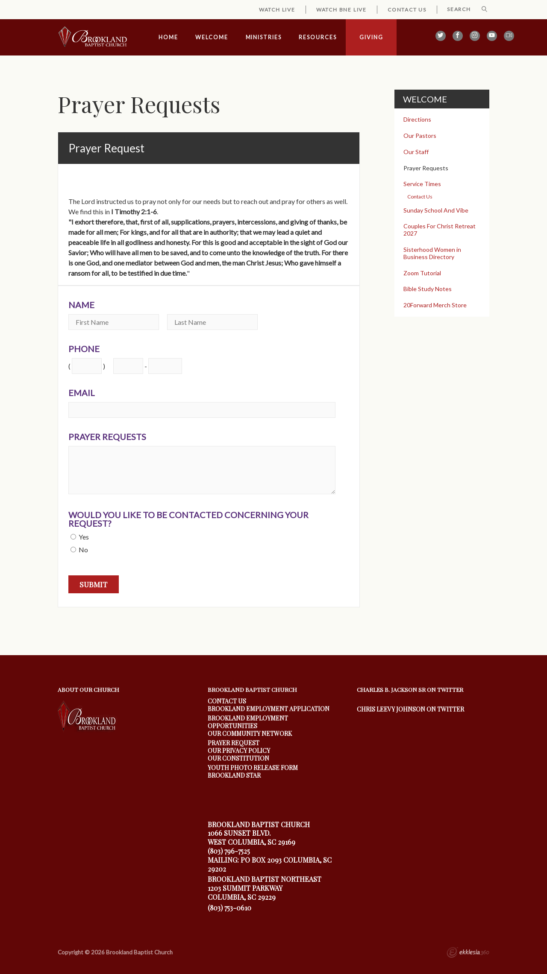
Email (81, 393)
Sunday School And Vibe (435, 210)
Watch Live (277, 9)
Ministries (264, 37)
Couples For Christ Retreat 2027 (439, 229)
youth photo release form (253, 768)
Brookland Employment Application (268, 709)
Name (81, 305)
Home (168, 37)
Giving (371, 37)
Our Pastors (419, 135)
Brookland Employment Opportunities (248, 722)
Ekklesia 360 (468, 953)
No (83, 549)
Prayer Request (233, 743)
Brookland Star (234, 775)
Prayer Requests (107, 437)
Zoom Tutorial (422, 273)
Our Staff (416, 151)
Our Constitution (238, 758)
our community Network (250, 733)
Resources (317, 37)
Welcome (211, 37)
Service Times (422, 183)
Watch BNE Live (341, 9)
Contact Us (407, 9)
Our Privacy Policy (239, 751)
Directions (417, 119)
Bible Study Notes (427, 288)
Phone (84, 349)
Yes (84, 537)
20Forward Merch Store (435, 305)
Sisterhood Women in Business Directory (432, 253)
